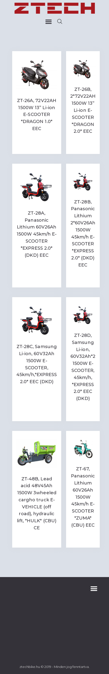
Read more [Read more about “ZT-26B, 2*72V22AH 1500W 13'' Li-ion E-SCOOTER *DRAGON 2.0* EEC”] (83, 143)
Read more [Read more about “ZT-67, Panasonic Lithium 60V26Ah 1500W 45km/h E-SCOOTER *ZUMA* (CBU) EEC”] (83, 537)
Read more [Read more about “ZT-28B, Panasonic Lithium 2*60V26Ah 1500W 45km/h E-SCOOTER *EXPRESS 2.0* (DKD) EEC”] (83, 277)
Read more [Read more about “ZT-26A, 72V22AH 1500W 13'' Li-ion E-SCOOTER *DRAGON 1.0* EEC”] (36, 138)
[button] (48, 21)
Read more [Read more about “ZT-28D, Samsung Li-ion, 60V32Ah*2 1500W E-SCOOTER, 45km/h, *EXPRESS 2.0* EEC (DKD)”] (83, 410)
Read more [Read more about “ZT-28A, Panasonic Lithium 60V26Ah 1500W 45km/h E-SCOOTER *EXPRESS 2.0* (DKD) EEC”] (36, 265)
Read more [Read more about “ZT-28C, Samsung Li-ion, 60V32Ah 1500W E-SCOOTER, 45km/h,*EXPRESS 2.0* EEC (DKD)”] (36, 391)
